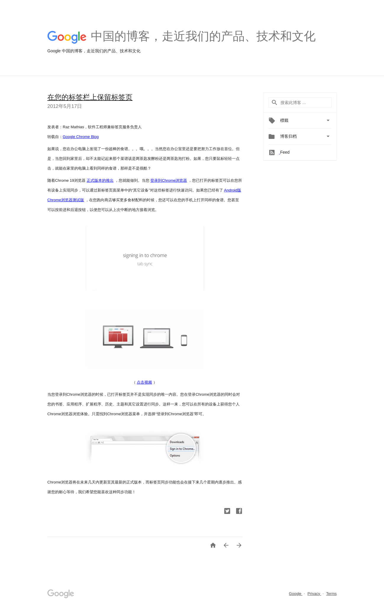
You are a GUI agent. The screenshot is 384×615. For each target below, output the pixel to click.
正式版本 (94, 180)
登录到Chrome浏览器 (168, 180)
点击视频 (144, 382)
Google (296, 593)
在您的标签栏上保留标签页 (90, 97)
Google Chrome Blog (81, 136)
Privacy (314, 593)
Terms (331, 593)
